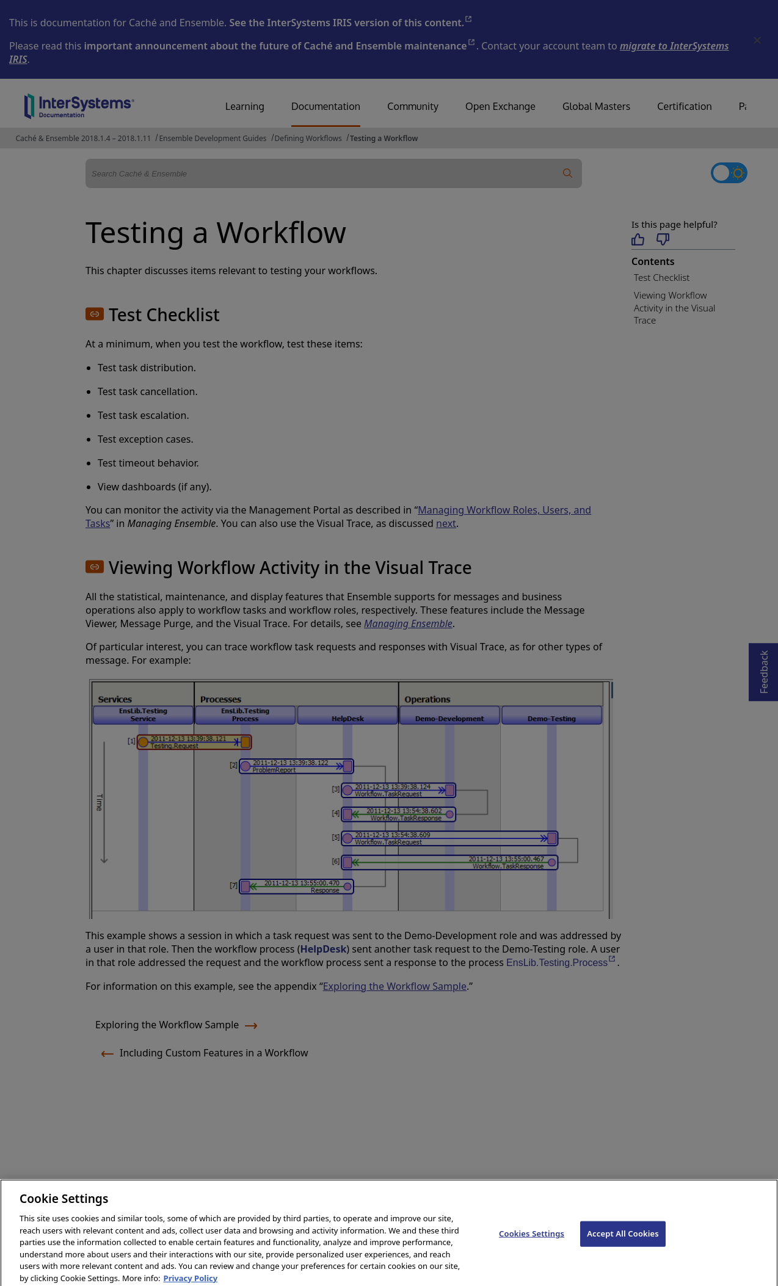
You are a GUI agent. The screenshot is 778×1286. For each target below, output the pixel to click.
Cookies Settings (531, 1238)
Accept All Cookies (623, 1238)
